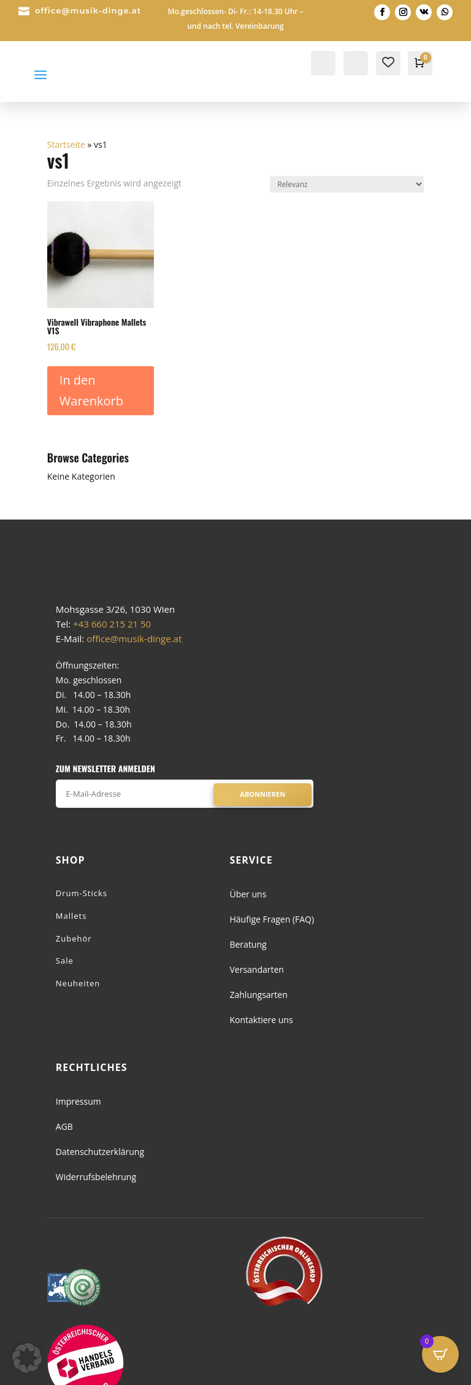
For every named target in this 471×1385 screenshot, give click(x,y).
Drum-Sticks (81, 939)
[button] (27, 1358)
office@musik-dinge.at (88, 10)
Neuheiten (78, 1030)
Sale (65, 1007)
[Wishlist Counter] (388, 62)
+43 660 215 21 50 (112, 670)
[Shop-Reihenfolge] (347, 184)
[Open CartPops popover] (440, 1354)
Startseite (66, 144)
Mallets (71, 962)
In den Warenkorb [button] (91, 390)
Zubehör (74, 985)
